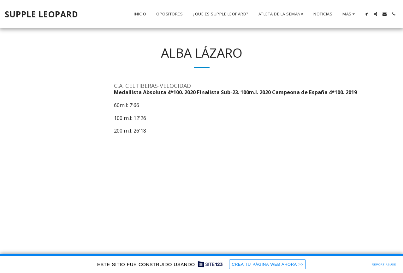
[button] (366, 14)
